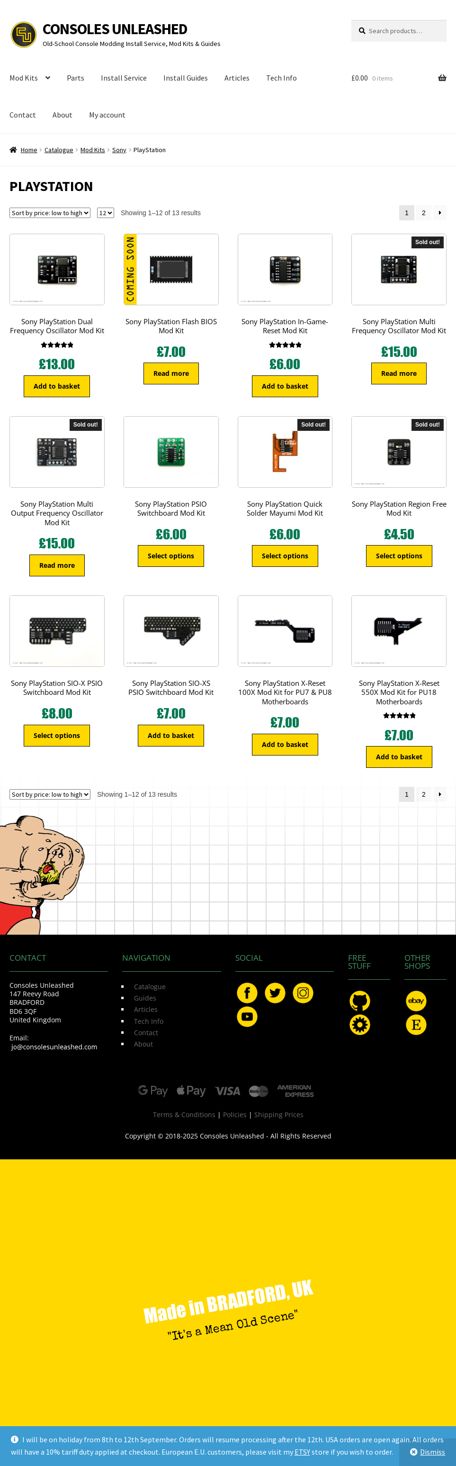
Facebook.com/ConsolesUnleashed (247, 993)
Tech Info (281, 77)
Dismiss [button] (432, 1452)
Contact (22, 114)
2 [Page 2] (424, 213)
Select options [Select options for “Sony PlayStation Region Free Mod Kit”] (399, 555)
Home (29, 150)
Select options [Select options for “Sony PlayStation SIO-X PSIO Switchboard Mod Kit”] (57, 735)
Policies (235, 1114)
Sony (119, 150)
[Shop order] (49, 213)
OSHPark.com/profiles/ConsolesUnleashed (360, 1025)
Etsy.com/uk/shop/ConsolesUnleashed (416, 1025)
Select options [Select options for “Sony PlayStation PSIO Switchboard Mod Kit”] (171, 555)
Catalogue (59, 150)
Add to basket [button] (57, 386)
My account (107, 114)
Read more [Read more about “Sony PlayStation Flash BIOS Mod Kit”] (171, 373)
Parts (75, 77)
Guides (145, 997)
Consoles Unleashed (115, 28)
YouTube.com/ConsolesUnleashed (247, 1017)
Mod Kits (23, 77)
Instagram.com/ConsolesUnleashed (303, 993)
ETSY (302, 1452)
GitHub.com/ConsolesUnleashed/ (360, 1001)
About (62, 114)
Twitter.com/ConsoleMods (275, 993)
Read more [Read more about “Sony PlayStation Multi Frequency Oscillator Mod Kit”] (399, 373)
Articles (237, 77)
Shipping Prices (279, 1114)
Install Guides (185, 77)
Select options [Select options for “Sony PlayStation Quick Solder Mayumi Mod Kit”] (285, 555)
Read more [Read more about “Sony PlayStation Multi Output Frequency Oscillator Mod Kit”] (57, 565)
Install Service (124, 77)
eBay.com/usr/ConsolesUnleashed (416, 1001)
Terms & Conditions (184, 1114)
